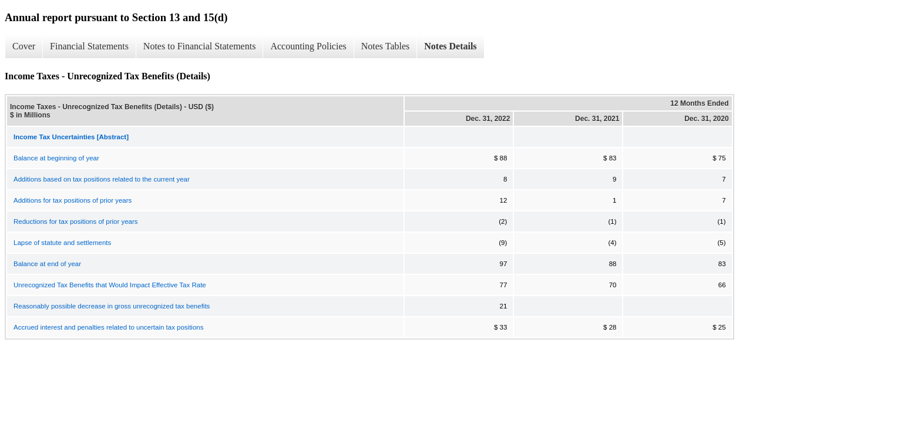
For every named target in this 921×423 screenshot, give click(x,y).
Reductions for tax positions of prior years (76, 221)
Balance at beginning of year (56, 158)
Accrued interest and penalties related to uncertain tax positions (108, 327)
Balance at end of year (47, 263)
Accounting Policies (308, 46)
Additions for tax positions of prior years (73, 200)
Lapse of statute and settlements (62, 242)
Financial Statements (89, 46)
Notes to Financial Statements (199, 46)
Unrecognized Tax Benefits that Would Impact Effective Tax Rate (110, 284)
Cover (23, 46)
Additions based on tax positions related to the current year (102, 179)
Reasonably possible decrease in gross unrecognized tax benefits (112, 306)
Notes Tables (385, 46)
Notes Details (450, 46)
